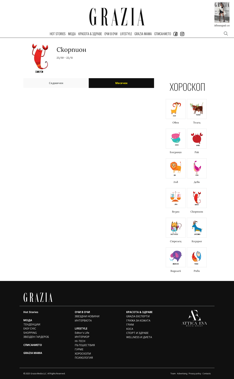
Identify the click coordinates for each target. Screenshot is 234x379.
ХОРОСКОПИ (83, 353)
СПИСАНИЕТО (162, 33)
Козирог (197, 241)
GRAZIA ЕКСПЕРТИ (138, 316)
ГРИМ (130, 324)
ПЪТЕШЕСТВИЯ (85, 345)
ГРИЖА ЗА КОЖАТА (138, 320)
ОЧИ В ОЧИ (110, 33)
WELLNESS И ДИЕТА (139, 337)
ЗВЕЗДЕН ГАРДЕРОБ (36, 337)
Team (173, 373)
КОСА (129, 329)
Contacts (206, 373)
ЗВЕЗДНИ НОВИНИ (87, 316)
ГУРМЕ (79, 349)
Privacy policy (195, 373)
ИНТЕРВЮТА (83, 320)
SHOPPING (30, 333)
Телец (197, 122)
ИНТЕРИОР (82, 337)
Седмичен (56, 83)
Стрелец (175, 241)
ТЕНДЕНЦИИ (31, 324)
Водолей (175, 270)
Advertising (182, 373)
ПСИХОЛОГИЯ (84, 357)
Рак (197, 152)
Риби (197, 270)
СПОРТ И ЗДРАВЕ (137, 333)
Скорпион (196, 211)
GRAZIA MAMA (143, 33)
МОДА (72, 33)
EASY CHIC (29, 328)
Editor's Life (82, 333)
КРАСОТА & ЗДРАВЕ (90, 33)
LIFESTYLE (126, 33)
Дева (197, 182)
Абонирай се (222, 25)
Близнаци (176, 152)
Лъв (175, 182)
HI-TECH (80, 341)
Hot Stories (57, 33)
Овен (175, 122)
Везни (175, 211)
